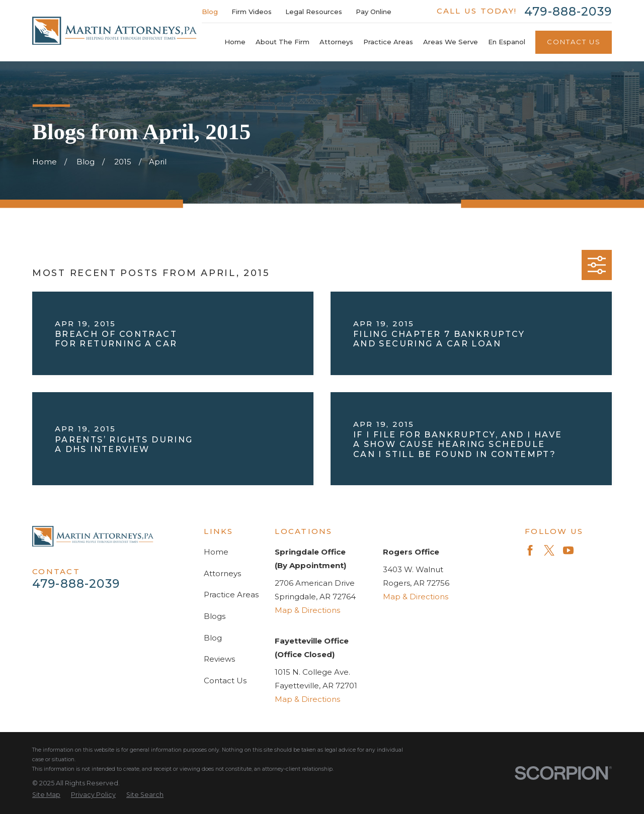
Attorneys (222, 573)
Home (216, 552)
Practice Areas (231, 594)
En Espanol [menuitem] (506, 42)
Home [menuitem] (235, 42)
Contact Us (574, 42)
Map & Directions (307, 610)
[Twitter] (549, 550)
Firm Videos (251, 12)
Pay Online (373, 12)
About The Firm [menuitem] (282, 42)
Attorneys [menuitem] (336, 42)
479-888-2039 (568, 11)
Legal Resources (313, 12)
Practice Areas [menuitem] (388, 42)
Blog (210, 12)
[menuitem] (46, 795)
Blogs (214, 616)
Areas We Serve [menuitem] (450, 42)
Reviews (219, 659)
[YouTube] (568, 550)
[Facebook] (530, 550)
